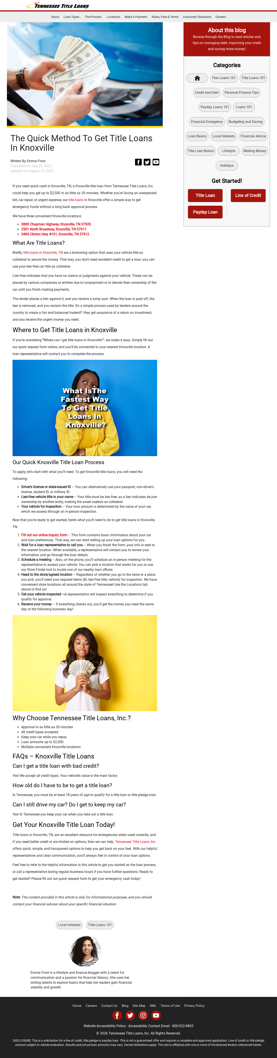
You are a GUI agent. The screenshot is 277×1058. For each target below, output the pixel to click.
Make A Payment (136, 17)
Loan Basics (197, 137)
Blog (126, 1006)
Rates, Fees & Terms (165, 17)
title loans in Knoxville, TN (43, 253)
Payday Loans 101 (214, 108)
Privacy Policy (191, 1006)
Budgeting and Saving (246, 123)
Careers (221, 17)
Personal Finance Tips (242, 93)
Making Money (255, 152)
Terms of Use (168, 1006)
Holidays (227, 167)
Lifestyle (228, 152)
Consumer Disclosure (197, 17)
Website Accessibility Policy (105, 1026)
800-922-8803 (182, 1026)
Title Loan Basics (200, 152)
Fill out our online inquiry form (44, 535)
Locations (113, 17)
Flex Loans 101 (224, 78)
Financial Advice (253, 137)
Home (81, 1006)
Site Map (139, 1006)
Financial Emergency (207, 123)
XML (153, 1006)
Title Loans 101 (100, 925)
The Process (94, 17)
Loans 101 (244, 108)
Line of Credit (248, 197)
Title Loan (205, 197)
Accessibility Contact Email (149, 1026)
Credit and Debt (207, 93)
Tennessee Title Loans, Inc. (135, 842)
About (55, 17)
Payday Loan (205, 214)
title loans (76, 200)
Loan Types (72, 17)
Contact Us (111, 1006)
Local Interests (69, 925)
